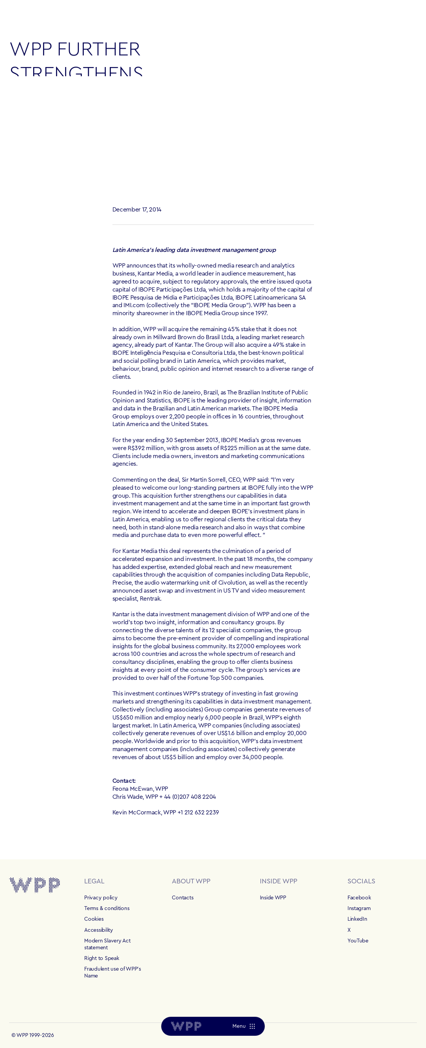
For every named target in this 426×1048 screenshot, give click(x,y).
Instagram (359, 908)
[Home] (186, 1026)
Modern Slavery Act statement (107, 944)
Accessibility (98, 930)
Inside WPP (273, 898)
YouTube (358, 941)
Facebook (359, 898)
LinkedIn (357, 919)
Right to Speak (101, 958)
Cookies (93, 919)
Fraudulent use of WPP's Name (112, 972)
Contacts (182, 898)
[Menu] (243, 1026)
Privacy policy (100, 898)
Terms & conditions (106, 908)
